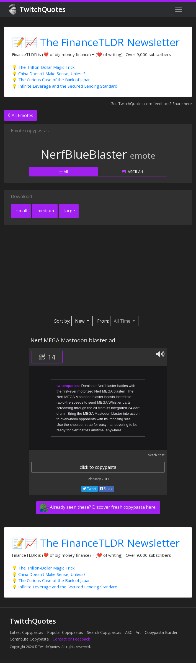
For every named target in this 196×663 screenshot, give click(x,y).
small (21, 210)
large (69, 210)
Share (106, 488)
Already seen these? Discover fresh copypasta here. (98, 507)
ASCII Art (132, 171)
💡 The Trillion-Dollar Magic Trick (43, 67)
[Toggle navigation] (178, 9)
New (80, 321)
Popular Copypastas (65, 632)
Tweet (89, 488)
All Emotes (20, 115)
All (63, 171)
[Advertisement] (98, 270)
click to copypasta (98, 467)
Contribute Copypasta (29, 639)
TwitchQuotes (37, 9)
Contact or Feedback (71, 639)
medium (45, 210)
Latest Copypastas (26, 632)
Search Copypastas (104, 632)
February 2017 (98, 479)
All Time (122, 321)
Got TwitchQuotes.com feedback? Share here (151, 103)
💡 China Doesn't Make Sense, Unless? (49, 73)
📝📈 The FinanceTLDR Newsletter (96, 42)
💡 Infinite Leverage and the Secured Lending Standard (64, 86)
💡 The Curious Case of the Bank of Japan (51, 79)
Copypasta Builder (161, 632)
